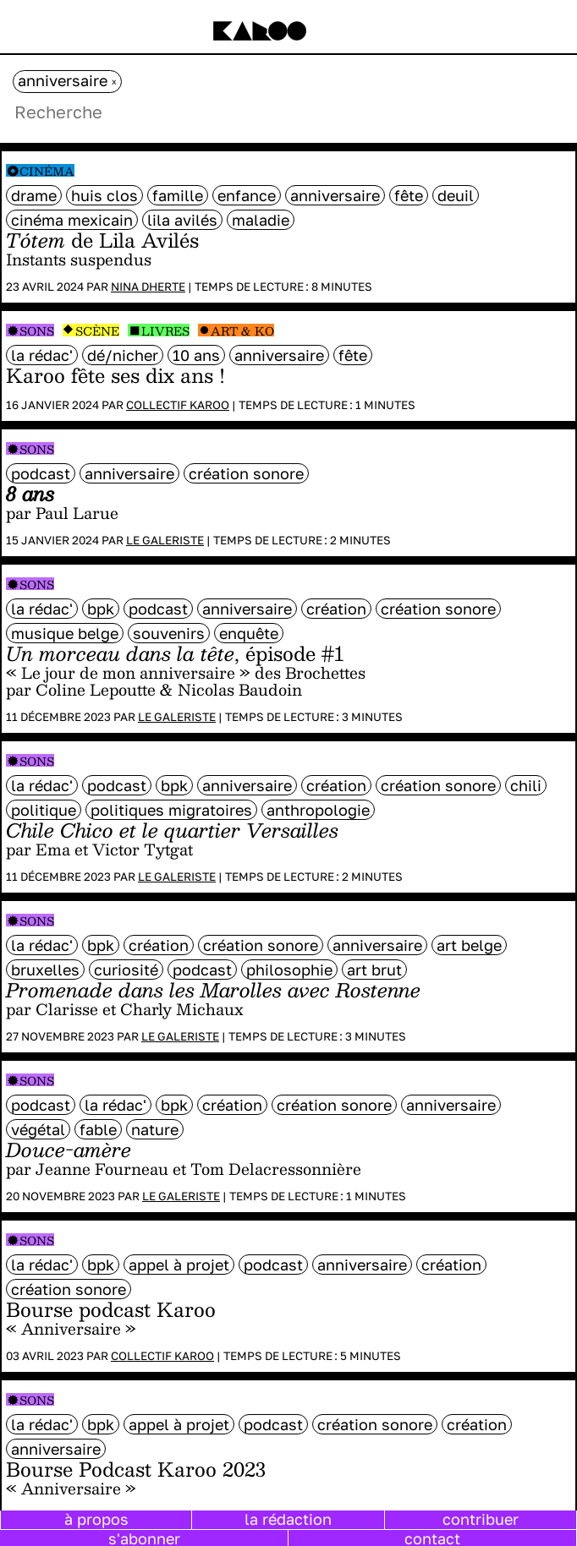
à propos (96, 1519)
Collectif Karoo (177, 405)
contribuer (480, 1519)
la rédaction (288, 1519)
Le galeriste (165, 540)
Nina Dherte (148, 286)
